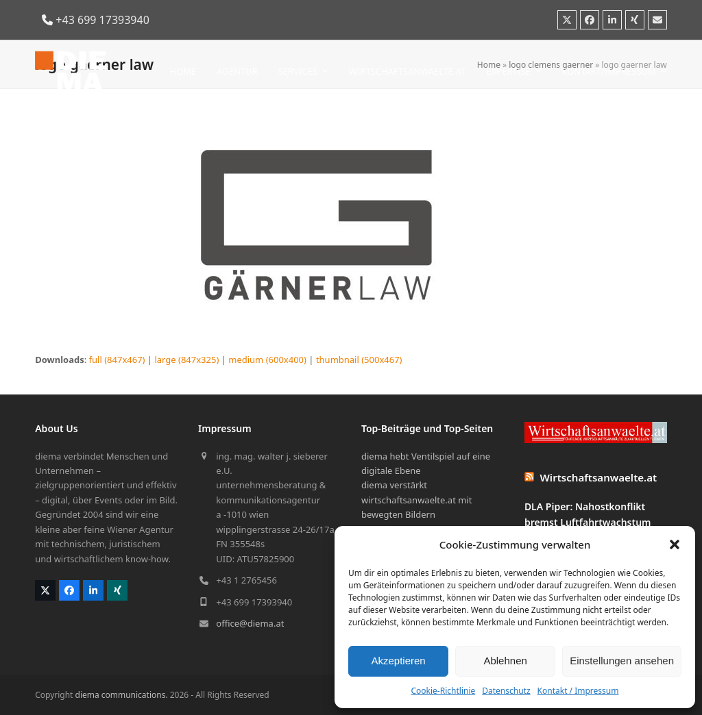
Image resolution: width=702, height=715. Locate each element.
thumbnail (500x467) (359, 359)
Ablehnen (504, 660)
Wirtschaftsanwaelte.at (598, 477)
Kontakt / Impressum (578, 691)
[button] (674, 544)
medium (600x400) (267, 359)
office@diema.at (250, 623)
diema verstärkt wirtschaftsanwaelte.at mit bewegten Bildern (416, 499)
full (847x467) (117, 359)
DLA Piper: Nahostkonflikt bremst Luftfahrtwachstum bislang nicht (587, 522)
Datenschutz (506, 691)
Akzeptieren (398, 660)
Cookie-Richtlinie (443, 691)
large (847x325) (186, 359)
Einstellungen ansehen (622, 660)
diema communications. (121, 695)
